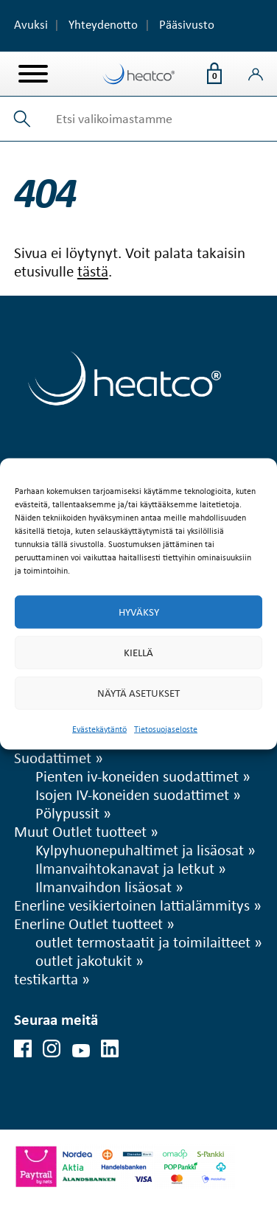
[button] (22, 119)
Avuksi (31, 24)
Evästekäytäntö (99, 728)
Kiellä (138, 652)
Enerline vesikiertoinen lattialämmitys (132, 904)
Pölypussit (67, 812)
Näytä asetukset (138, 693)
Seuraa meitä (56, 1019)
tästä (92, 270)
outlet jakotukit (83, 960)
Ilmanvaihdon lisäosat (103, 886)
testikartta (46, 978)
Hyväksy (139, 612)
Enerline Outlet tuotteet (88, 923)
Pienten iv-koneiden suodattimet (137, 775)
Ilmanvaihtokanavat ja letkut (124, 868)
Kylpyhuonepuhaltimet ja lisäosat (139, 849)
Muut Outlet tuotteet (80, 831)
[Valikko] (33, 74)
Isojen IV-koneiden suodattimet (132, 794)
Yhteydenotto (103, 24)
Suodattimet (52, 757)
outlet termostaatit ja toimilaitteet (142, 941)
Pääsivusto (186, 24)
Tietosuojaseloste (165, 728)
